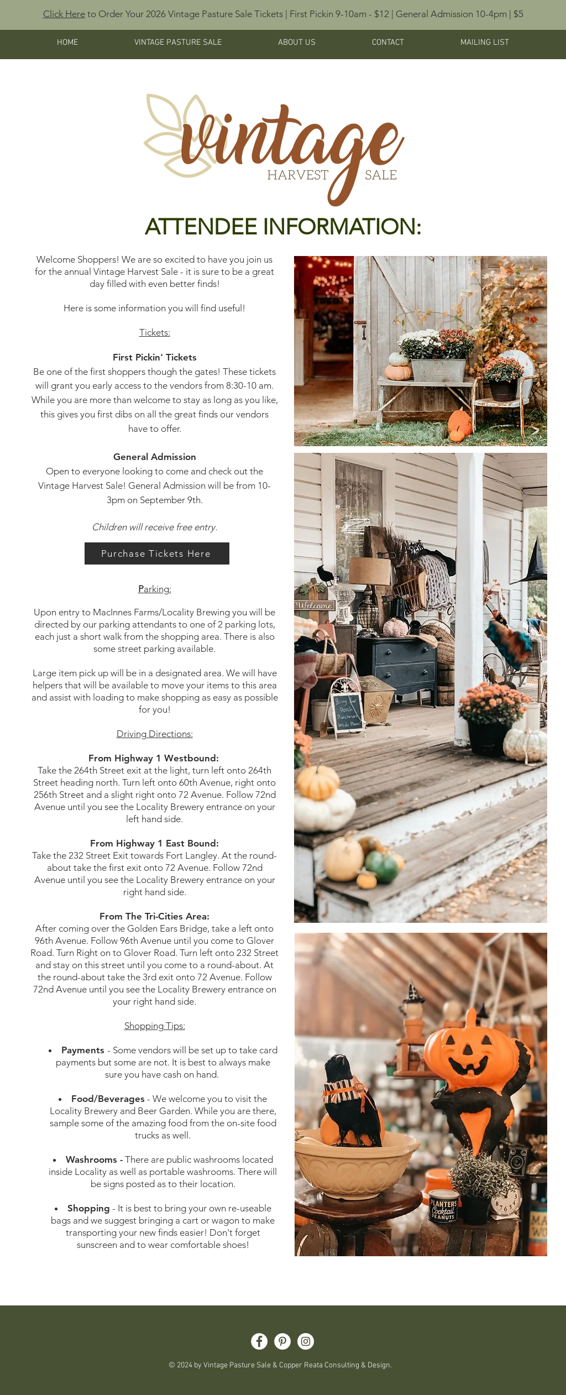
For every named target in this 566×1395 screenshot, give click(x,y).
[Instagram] (305, 1341)
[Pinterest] (282, 1341)
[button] (178, 42)
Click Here (64, 13)
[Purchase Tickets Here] (157, 553)
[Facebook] (259, 1341)
